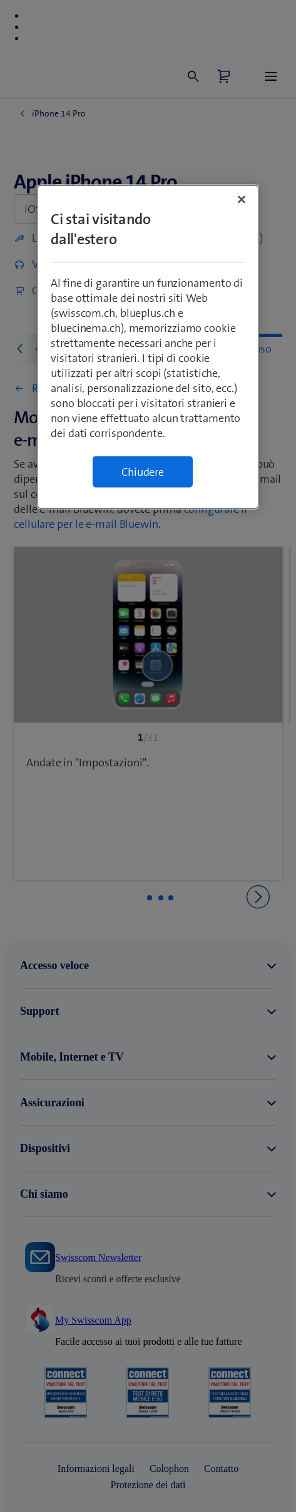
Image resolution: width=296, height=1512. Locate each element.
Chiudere (142, 472)
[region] (148, 347)
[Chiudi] (241, 199)
